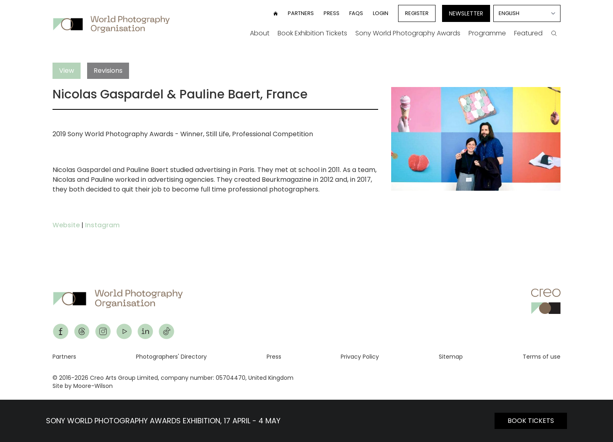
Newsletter (466, 13)
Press (331, 13)
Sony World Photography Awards (407, 33)
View (66, 70)
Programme (487, 33)
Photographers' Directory (171, 357)
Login (380, 13)
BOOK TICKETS (531, 420)
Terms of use (541, 357)
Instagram (102, 225)
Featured (528, 33)
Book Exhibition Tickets (312, 33)
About (259, 33)
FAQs (356, 13)
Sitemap (451, 357)
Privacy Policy (360, 357)
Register (417, 13)
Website (66, 225)
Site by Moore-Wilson (83, 386)
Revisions (108, 70)
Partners (301, 13)
